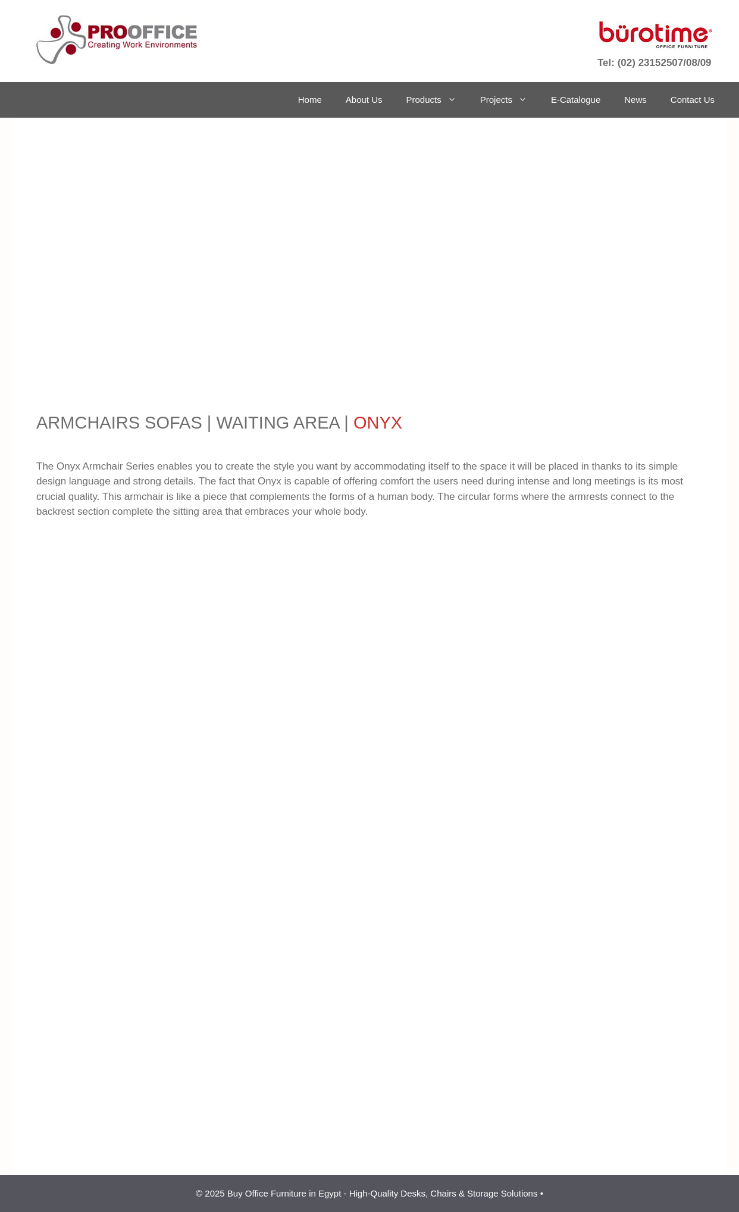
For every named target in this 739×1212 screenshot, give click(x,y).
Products (437, 100)
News (635, 100)
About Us (364, 100)
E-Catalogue (575, 100)
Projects (509, 100)
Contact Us (693, 100)
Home (310, 100)
